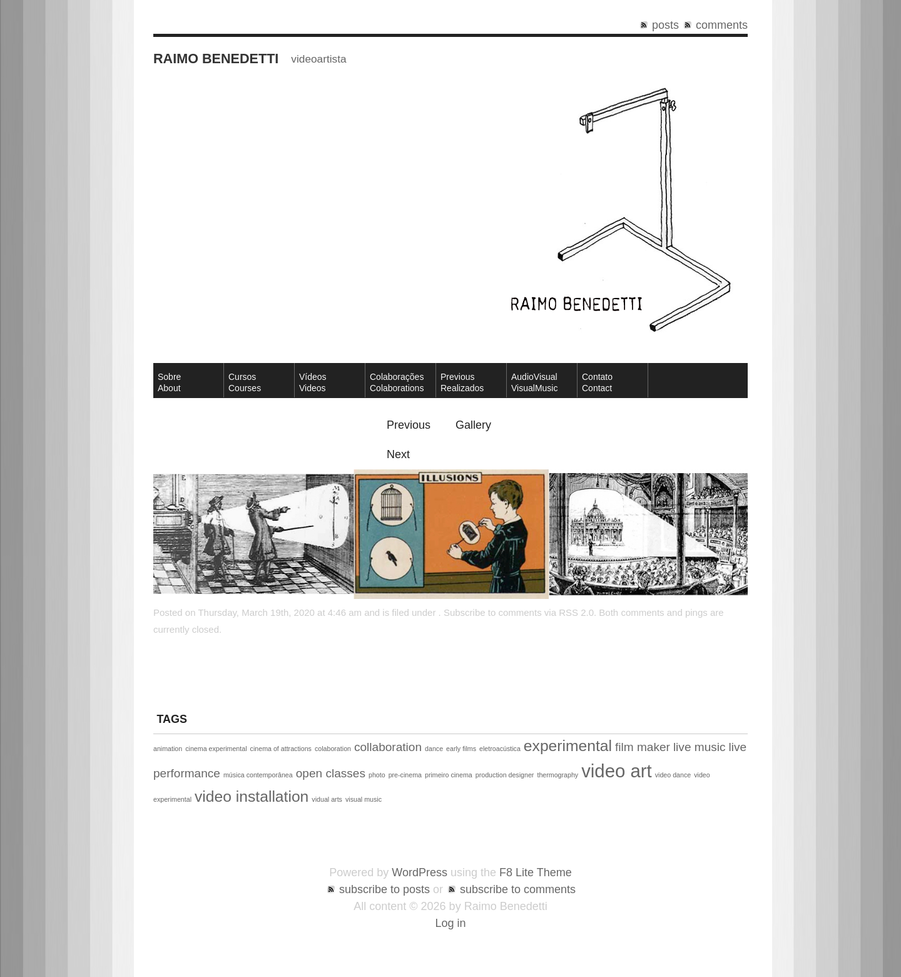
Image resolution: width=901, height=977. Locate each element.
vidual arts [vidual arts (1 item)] (327, 799)
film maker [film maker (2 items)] (642, 747)
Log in (450, 923)
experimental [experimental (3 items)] (568, 745)
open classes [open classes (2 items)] (330, 773)
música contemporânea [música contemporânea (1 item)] (258, 775)
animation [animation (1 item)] (167, 748)
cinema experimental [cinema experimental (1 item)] (216, 748)
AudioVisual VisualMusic (534, 382)
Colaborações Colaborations (397, 382)
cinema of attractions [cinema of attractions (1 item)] (281, 748)
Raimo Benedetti (215, 58)
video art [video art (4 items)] (616, 770)
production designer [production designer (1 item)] (505, 775)
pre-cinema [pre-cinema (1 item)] (405, 775)
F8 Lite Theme (535, 872)
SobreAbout (169, 382)
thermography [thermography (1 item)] (557, 775)
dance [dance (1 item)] (434, 748)
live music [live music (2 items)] (699, 747)
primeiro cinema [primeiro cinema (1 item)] (448, 775)
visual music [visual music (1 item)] (363, 799)
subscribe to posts (384, 889)
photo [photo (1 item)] (377, 775)
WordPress (419, 872)
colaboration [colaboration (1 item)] (333, 748)
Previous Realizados (462, 382)
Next (398, 454)
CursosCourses (244, 382)
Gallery (473, 425)
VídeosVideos (313, 382)
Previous (408, 425)
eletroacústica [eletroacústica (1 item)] (500, 748)
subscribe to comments (518, 889)
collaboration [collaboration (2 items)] (388, 747)
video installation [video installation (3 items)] (251, 796)
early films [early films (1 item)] (461, 748)
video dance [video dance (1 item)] (673, 775)
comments (722, 25)
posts (665, 25)
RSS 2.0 (576, 612)
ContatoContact (597, 382)
